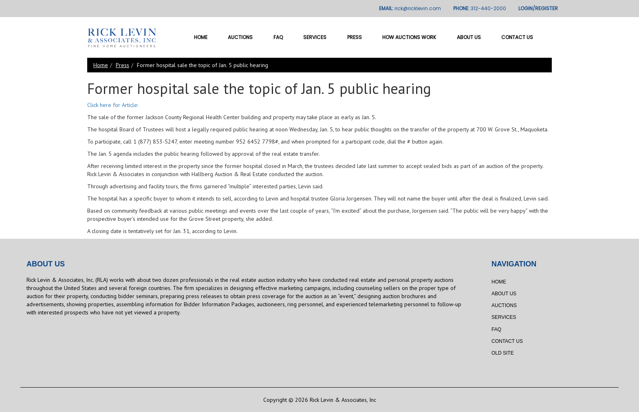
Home (200, 37)
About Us (469, 37)
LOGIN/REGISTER (538, 8)
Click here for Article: (112, 105)
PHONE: (479, 8)
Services (314, 37)
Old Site (502, 353)
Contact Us (517, 37)
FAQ (278, 37)
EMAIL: (410, 8)
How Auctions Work (409, 37)
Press (354, 37)
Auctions (240, 37)
